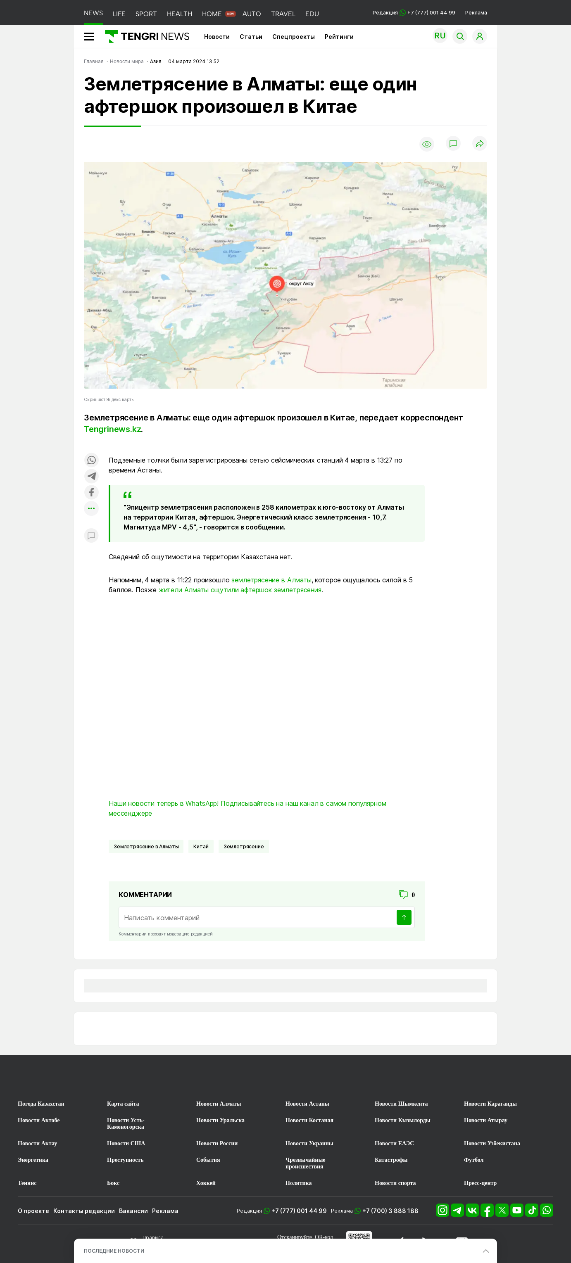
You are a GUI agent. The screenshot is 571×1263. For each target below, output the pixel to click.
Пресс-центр (480, 1183)
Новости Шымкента (401, 1104)
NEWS (93, 13)
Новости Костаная (309, 1120)
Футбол (473, 1160)
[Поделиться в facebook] (91, 493)
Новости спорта (395, 1183)
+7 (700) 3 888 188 (390, 1210)
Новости (217, 36)
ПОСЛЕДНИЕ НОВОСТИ (114, 1251)
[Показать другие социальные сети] (91, 509)
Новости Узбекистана (492, 1143)
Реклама (476, 12)
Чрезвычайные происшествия (306, 1163)
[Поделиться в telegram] (91, 477)
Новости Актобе (39, 1120)
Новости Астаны (307, 1104)
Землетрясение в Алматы (146, 846)
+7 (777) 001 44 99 (299, 1210)
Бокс (113, 1183)
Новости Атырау (485, 1120)
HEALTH (179, 14)
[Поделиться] (479, 144)
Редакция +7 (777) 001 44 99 (414, 12)
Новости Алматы (218, 1104)
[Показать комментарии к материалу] (91, 536)
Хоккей (206, 1183)
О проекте (33, 1210)
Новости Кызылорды (403, 1120)
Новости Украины (309, 1143)
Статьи (251, 36)
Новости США (126, 1143)
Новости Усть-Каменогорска (126, 1123)
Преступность (125, 1160)
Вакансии (133, 1210)
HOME (212, 14)
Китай (200, 846)
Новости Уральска (220, 1120)
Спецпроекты (293, 36)
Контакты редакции (84, 1210)
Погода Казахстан (41, 1104)
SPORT (146, 14)
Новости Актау (37, 1143)
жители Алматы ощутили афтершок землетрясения (240, 590)
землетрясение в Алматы (271, 580)
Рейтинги (339, 36)
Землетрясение (244, 846)
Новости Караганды (490, 1104)
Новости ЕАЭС (394, 1143)
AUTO (252, 14)
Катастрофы (391, 1160)
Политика (299, 1183)
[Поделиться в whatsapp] (91, 461)
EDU (312, 14)
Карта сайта (123, 1104)
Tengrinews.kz (112, 429)
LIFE (119, 14)
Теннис (27, 1183)
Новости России (217, 1143)
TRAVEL (283, 14)
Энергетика (33, 1160)
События (208, 1160)
